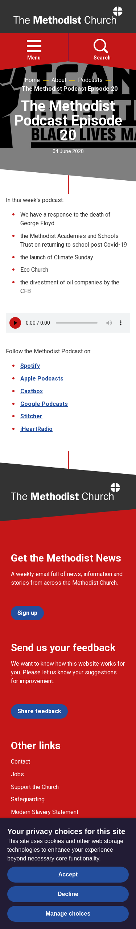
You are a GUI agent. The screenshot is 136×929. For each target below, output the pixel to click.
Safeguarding (28, 799)
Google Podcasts (44, 403)
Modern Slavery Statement (44, 812)
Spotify (30, 365)
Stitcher (31, 416)
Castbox (31, 391)
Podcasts (90, 80)
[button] (34, 46)
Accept (68, 874)
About (58, 80)
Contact (20, 761)
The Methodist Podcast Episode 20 (70, 88)
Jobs (17, 774)
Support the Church (35, 787)
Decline (68, 894)
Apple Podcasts (41, 378)
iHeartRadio (36, 429)
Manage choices (68, 913)
